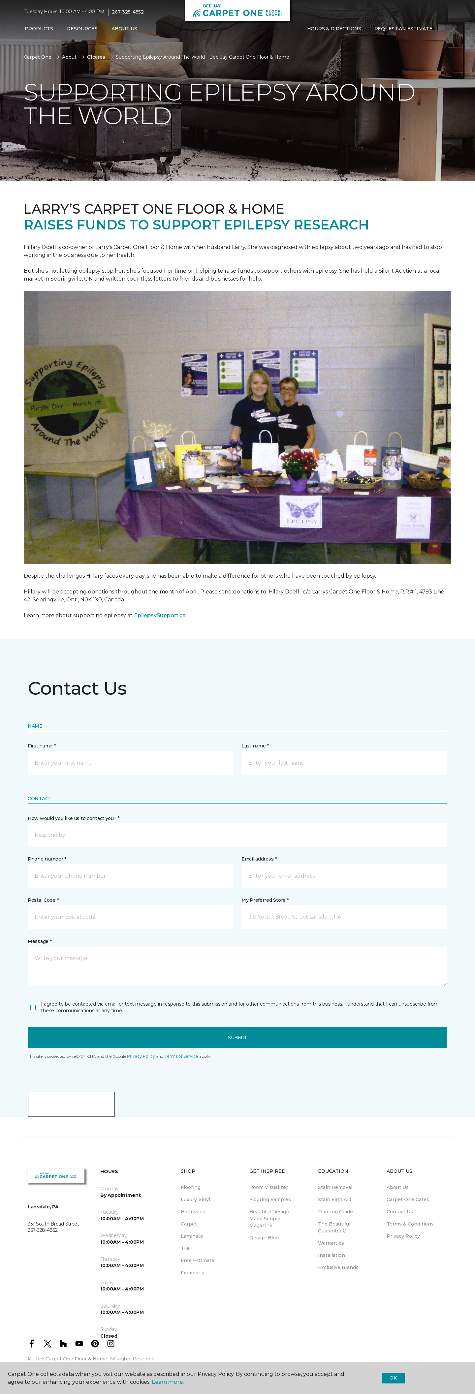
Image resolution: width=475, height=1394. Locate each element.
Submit (237, 1038)
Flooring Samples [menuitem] (270, 1199)
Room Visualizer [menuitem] (268, 1187)
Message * (39, 941)
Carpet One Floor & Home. (77, 1359)
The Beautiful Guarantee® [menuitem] (334, 1227)
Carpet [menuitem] (189, 1224)
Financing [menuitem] (193, 1273)
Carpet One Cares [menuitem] (408, 1199)
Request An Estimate (403, 29)
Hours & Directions (334, 29)
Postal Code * (43, 900)
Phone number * (47, 859)
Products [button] (39, 29)
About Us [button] (124, 29)
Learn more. (168, 1382)
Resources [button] (82, 29)
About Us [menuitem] (398, 1187)
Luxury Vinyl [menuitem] (195, 1199)
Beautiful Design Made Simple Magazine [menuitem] (269, 1218)
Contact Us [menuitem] (400, 1212)
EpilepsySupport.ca (160, 615)
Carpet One (37, 57)
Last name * (255, 745)
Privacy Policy (141, 1056)
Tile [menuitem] (185, 1248)
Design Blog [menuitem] (264, 1238)
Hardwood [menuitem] (193, 1212)
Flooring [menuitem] (191, 1187)
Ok (393, 1378)
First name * (42, 745)
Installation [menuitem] (331, 1255)
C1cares (96, 57)
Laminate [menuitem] (192, 1236)
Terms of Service (181, 1056)
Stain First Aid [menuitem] (334, 1199)
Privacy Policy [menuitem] (403, 1236)
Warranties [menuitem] (331, 1243)
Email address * (259, 859)
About (69, 57)
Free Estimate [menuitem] (197, 1260)
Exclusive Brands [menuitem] (338, 1267)
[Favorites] (444, 29)
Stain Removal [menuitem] (335, 1187)
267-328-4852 (128, 12)
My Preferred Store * (265, 900)
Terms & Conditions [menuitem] (410, 1224)
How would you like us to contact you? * (73, 818)
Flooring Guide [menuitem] (335, 1212)
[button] (237, 835)
